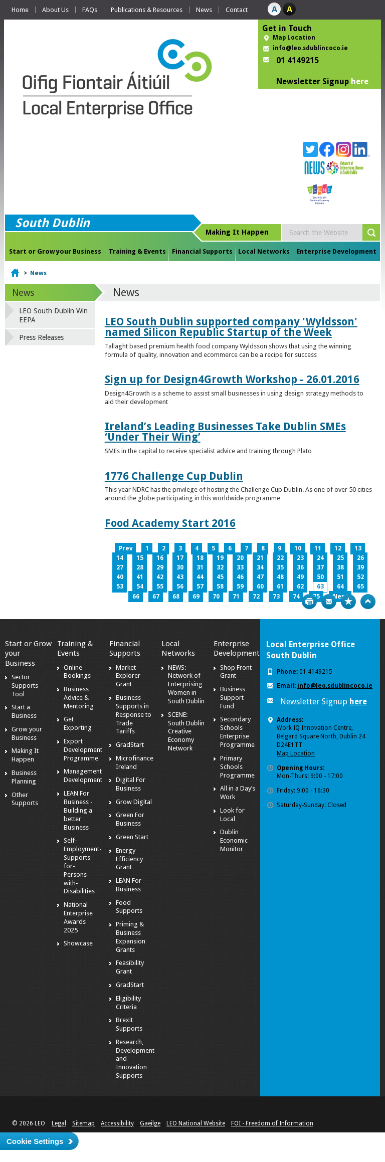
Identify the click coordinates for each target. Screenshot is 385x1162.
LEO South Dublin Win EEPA (53, 315)
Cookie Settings (35, 1141)
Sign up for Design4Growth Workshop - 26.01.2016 (232, 379)
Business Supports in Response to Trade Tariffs (133, 714)
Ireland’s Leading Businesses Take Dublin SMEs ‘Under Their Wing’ (225, 431)
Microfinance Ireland (134, 762)
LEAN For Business (128, 885)
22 (280, 557)
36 (300, 567)
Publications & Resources (146, 10)
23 (300, 557)
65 (360, 586)
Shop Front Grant (236, 672)
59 (240, 586)
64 (340, 586)
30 (179, 567)
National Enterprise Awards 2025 (78, 917)
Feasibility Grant (130, 967)
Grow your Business (27, 733)
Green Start (132, 837)
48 (280, 576)
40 (119, 576)
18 (200, 557)
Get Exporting (78, 723)
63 (320, 586)
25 (340, 557)
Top (367, 601)
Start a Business (24, 711)
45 (220, 576)
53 (119, 586)
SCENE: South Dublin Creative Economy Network (186, 731)
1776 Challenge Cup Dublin (174, 476)
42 (159, 576)
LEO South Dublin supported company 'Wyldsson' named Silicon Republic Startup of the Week (231, 326)
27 (119, 567)
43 (179, 576)
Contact (237, 10)
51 (340, 576)
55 (159, 586)
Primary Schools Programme (237, 766)
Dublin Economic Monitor (234, 840)
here (359, 81)
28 (139, 567)
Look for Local (232, 815)
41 (139, 576)
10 (297, 548)
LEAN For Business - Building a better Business (78, 810)
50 (320, 576)
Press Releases (41, 337)
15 (139, 557)
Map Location (294, 37)
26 (360, 557)
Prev (125, 548)
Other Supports (25, 799)
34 (260, 567)
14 (119, 557)
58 (220, 586)
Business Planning (24, 777)
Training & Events (137, 251)
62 (300, 586)
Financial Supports (202, 251)
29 (159, 567)
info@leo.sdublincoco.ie (310, 48)
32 (220, 567)
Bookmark (348, 601)
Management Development (83, 775)
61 (280, 586)
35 (280, 567)
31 (200, 567)
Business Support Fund (232, 697)
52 (360, 576)
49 (300, 576)
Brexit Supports (129, 1024)
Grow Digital (134, 802)
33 (240, 567)
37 (320, 567)
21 (260, 557)
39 (360, 567)
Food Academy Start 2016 (170, 523)
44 (200, 576)
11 (317, 548)
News (204, 10)
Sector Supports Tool (25, 685)
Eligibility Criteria (128, 1003)
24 (320, 557)
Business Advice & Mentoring (79, 697)
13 (357, 548)
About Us (55, 10)
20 (240, 557)
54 (139, 586)
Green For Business (130, 819)
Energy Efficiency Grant (129, 859)
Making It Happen (25, 755)
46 (240, 576)
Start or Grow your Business (55, 251)
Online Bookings (77, 672)
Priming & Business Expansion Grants (130, 936)
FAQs (89, 10)
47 (260, 576)
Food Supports (129, 907)
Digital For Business (130, 784)
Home (20, 10)
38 (340, 567)
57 (200, 586)
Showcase (78, 943)
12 (337, 548)
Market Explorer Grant (128, 676)
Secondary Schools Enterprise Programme (237, 731)
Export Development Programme (83, 749)
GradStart (130, 744)
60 (260, 586)
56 (179, 586)
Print (309, 601)
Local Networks (264, 251)
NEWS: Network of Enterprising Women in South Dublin (186, 684)
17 (179, 557)
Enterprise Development (336, 251)
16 (159, 557)
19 (220, 557)
